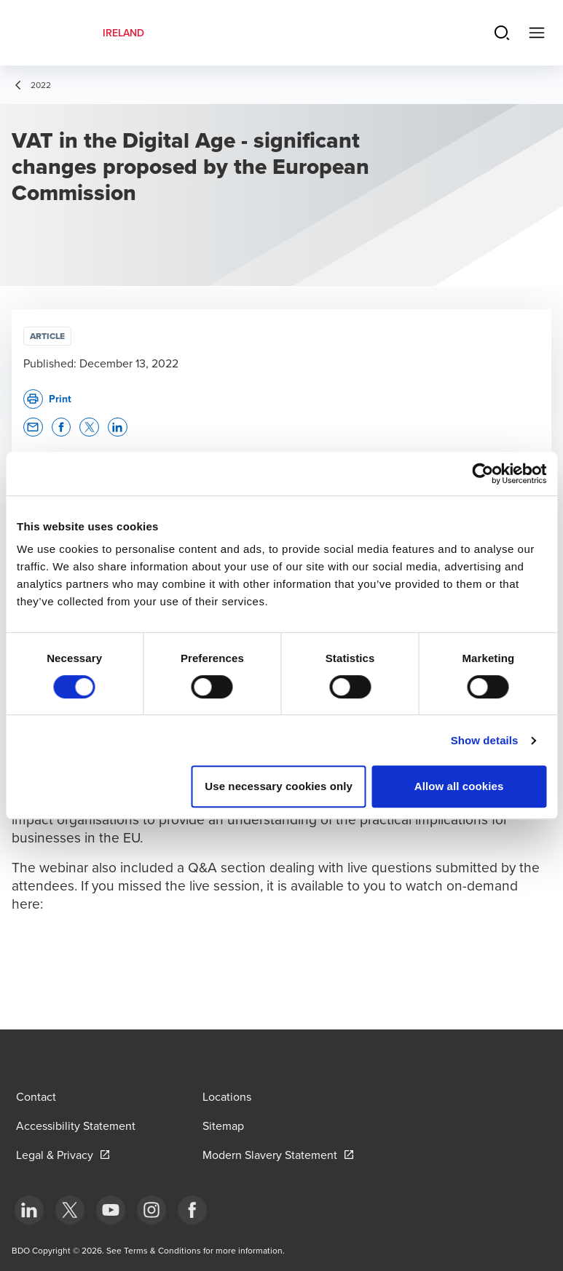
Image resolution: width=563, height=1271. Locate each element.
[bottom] (29, 1209)
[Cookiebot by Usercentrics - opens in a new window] (482, 474)
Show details (485, 740)
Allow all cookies (459, 786)
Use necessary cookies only (279, 786)
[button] (33, 427)
